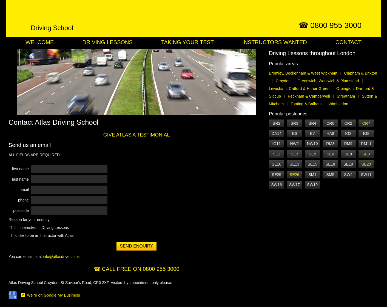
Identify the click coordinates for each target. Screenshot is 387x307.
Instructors (274, 42)
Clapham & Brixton (360, 73)
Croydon (283, 81)
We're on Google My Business (53, 295)
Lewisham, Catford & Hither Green (299, 88)
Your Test (187, 42)
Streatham (346, 96)
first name (20, 169)
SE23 (366, 164)
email (24, 189)
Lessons (107, 42)
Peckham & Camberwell (309, 96)
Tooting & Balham (306, 104)
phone (23, 200)
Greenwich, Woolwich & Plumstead (328, 81)
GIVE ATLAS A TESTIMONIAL (136, 135)
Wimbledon (338, 104)
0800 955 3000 (336, 25)
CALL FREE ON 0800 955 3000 (141, 269)
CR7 (366, 123)
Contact (348, 42)
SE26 (294, 174)
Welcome (39, 42)
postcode (21, 210)
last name (20, 179)
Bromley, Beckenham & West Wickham (303, 73)
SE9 (366, 154)
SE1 (276, 154)
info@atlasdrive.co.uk (61, 256)
